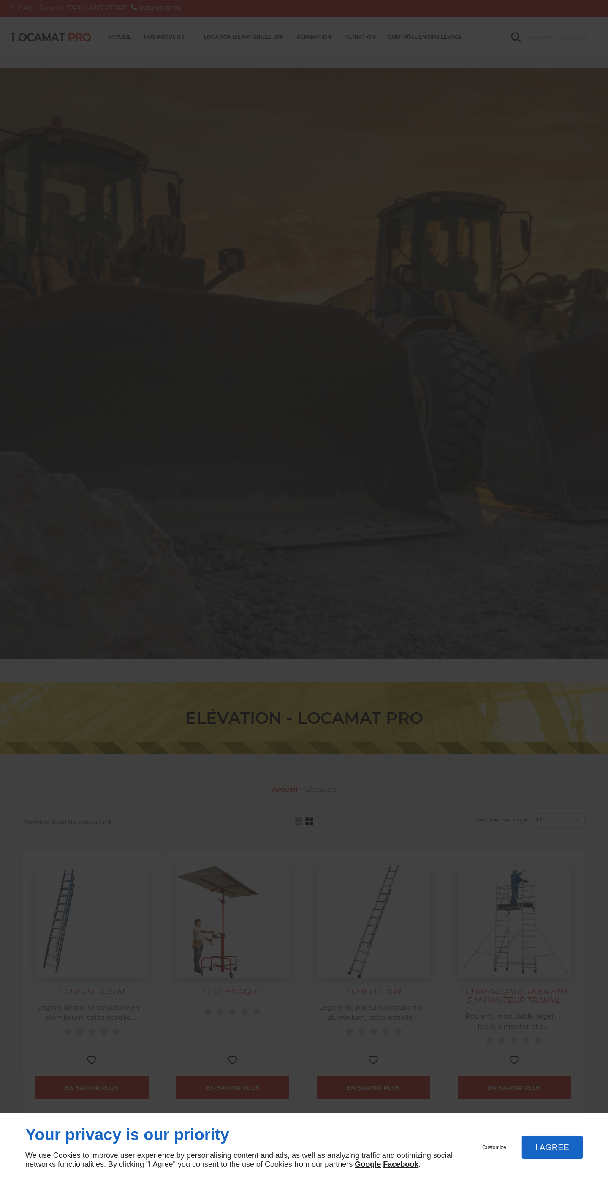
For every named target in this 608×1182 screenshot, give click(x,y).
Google (368, 1164)
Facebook (400, 1164)
